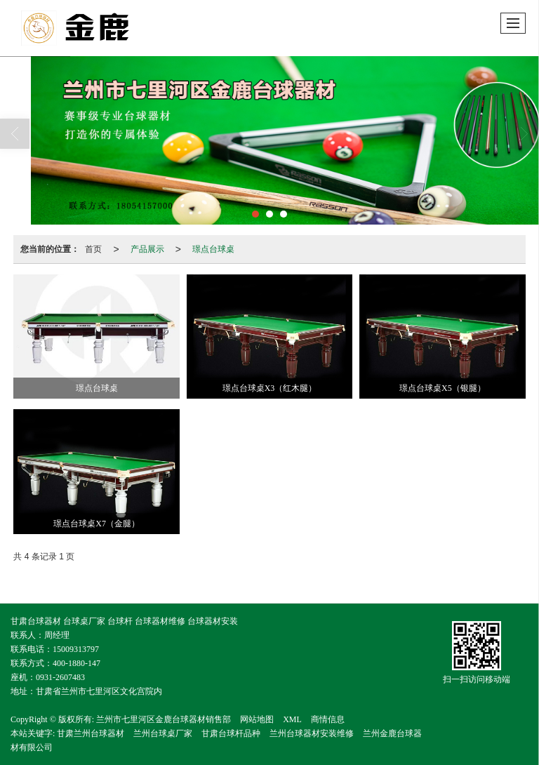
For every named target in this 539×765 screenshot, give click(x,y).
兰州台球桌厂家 (162, 733)
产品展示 (147, 249)
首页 (93, 249)
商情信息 (328, 719)
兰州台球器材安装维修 (312, 733)
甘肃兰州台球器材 (90, 733)
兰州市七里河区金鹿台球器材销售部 (163, 719)
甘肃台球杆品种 (230, 733)
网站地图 (257, 719)
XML (292, 719)
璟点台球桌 (213, 249)
